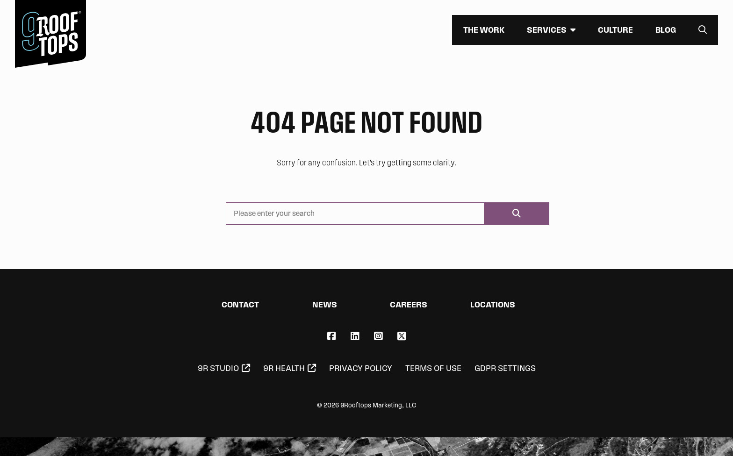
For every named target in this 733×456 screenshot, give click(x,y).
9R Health (284, 368)
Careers (408, 304)
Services (547, 29)
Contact (240, 304)
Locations (492, 304)
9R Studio (218, 368)
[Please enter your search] (355, 213)
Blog (665, 29)
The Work (483, 29)
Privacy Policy (360, 368)
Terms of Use (433, 368)
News (324, 304)
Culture (615, 29)
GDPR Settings (505, 368)
